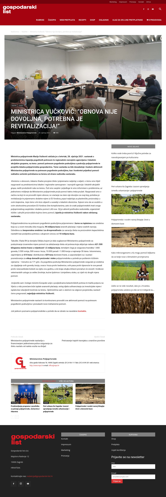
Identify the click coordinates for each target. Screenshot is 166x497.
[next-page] (17, 417)
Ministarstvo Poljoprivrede (26, 133)
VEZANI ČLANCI (49, 381)
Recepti (82, 20)
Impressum (123, 2)
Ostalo (21, 105)
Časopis (52, 20)
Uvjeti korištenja (118, 450)
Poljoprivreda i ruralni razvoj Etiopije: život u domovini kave (130, 221)
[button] (160, 9)
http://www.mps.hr (36, 365)
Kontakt (141, 2)
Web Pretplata (67, 20)
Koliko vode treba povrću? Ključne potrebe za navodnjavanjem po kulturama (131, 155)
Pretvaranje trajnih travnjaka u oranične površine (83, 340)
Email (113, 473)
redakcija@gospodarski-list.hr (40, 476)
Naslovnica (15, 32)
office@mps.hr (54, 365)
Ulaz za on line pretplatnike (127, 20)
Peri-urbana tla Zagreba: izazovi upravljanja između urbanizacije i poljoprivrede (56, 409)
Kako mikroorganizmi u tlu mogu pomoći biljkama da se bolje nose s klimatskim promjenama (133, 254)
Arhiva (148, 2)
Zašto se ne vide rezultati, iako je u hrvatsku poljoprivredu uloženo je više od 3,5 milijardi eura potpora (133, 288)
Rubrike (40, 20)
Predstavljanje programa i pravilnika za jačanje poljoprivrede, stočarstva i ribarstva (25, 409)
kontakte (82, 311)
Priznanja (133, 2)
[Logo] (19, 9)
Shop (92, 20)
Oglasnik (104, 20)
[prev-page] (12, 417)
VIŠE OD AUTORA (66, 381)
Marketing (113, 2)
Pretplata (115, 444)
